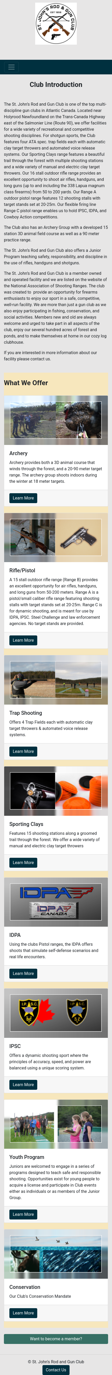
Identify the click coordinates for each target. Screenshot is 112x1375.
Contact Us (56, 1369)
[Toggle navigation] (11, 67)
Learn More (23, 498)
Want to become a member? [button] (56, 1338)
